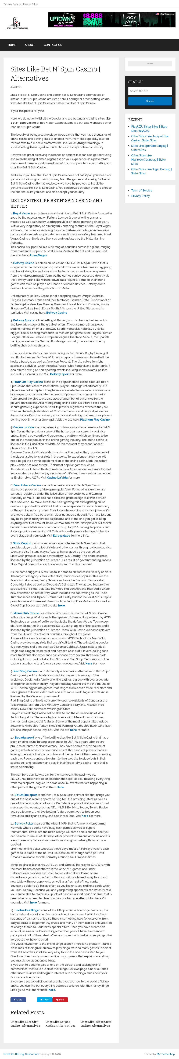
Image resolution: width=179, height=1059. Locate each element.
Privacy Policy (30, 4)
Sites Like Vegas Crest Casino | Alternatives (95, 1023)
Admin (17, 87)
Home (12, 45)
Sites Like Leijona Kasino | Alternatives (60, 1023)
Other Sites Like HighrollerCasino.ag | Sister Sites (148, 159)
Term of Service (12, 4)
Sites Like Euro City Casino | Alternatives (25, 1023)
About (30, 45)
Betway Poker (24, 823)
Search (150, 101)
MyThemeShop (166, 1054)
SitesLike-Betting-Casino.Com (21, 1054)
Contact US (53, 45)
